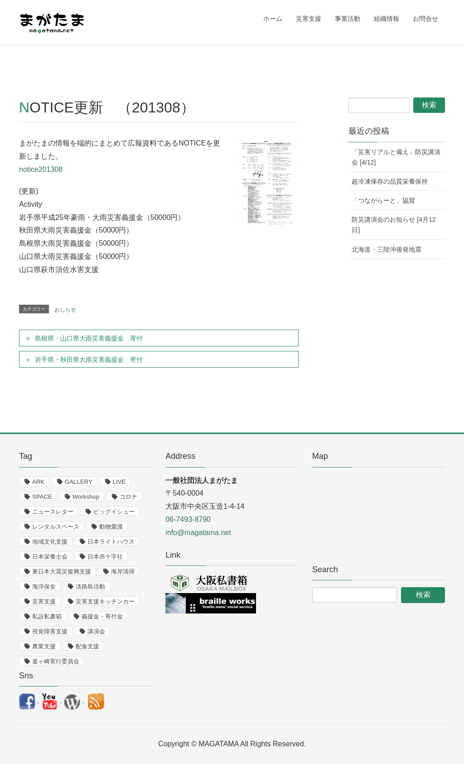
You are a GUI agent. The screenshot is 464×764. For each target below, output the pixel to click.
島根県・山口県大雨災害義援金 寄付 (89, 338)
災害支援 (44, 601)
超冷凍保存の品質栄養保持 (390, 181)
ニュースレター (52, 511)
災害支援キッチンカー (105, 601)
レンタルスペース (55, 526)
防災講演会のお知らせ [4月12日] (393, 225)
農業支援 (44, 646)
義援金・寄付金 (102, 616)
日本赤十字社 (105, 556)
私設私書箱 (47, 616)
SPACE (42, 496)
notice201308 (41, 169)
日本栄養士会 (50, 556)
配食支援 (87, 646)
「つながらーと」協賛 (383, 200)
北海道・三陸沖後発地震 (386, 249)
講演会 (96, 631)
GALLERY (78, 481)
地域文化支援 (50, 541)
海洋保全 (44, 586)
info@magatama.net (198, 532)
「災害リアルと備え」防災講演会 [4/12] (396, 157)
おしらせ (65, 310)
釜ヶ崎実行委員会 (55, 661)
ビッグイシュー (114, 511)
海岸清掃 (123, 571)
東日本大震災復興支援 (61, 571)
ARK (38, 481)
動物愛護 (111, 526)
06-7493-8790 (188, 519)
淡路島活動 (90, 586)
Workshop (86, 496)
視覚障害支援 (50, 631)
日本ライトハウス (111, 541)
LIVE (119, 481)
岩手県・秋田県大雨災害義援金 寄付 (89, 359)
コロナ (128, 496)
